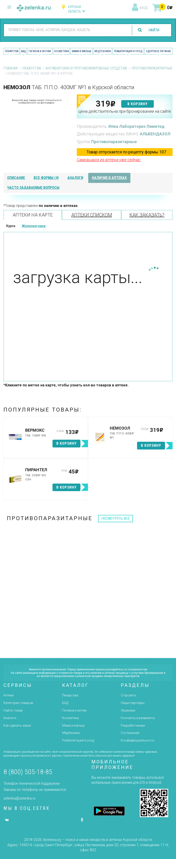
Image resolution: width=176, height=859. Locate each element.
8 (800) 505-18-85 (27, 772)
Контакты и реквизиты (138, 718)
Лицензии (128, 710)
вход (143, 8)
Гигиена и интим (74, 710)
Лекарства (11, 51)
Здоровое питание (158, 51)
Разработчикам (133, 725)
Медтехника (102, 51)
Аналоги (9, 718)
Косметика (61, 51)
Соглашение (130, 733)
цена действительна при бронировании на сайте (124, 111)
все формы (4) (46, 178)
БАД (23, 51)
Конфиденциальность (137, 740)
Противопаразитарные (152, 68)
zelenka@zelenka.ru (19, 798)
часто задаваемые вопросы (33, 187)
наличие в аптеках (109, 178)
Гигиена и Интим (40, 51)
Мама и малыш (81, 51)
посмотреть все (115, 518)
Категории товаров (18, 703)
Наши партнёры (132, 703)
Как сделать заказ (17, 725)
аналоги (75, 178)
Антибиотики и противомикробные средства (86, 68)
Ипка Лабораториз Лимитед (136, 126)
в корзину (137, 104)
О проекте (128, 695)
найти (153, 30)
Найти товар (13, 710)
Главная (10, 68)
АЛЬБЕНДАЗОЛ (155, 133)
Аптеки (8, 695)
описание (16, 178)
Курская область (74, 9)
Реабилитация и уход (128, 51)
